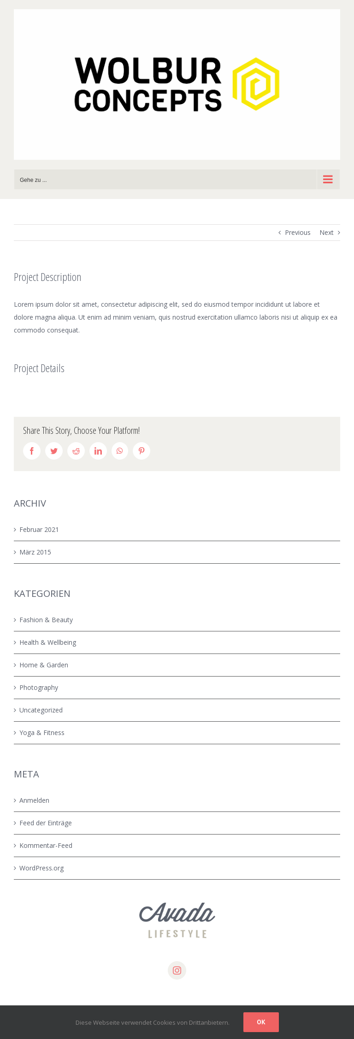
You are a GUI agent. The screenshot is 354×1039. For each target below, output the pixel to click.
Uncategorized (41, 710)
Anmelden (34, 800)
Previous (298, 232)
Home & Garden (43, 664)
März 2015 (35, 552)
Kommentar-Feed (45, 845)
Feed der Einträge (45, 822)
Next (326, 232)
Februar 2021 (39, 529)
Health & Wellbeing (47, 642)
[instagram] (177, 970)
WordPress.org (41, 868)
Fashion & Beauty (46, 619)
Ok (261, 1022)
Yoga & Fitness (42, 732)
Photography (38, 687)
